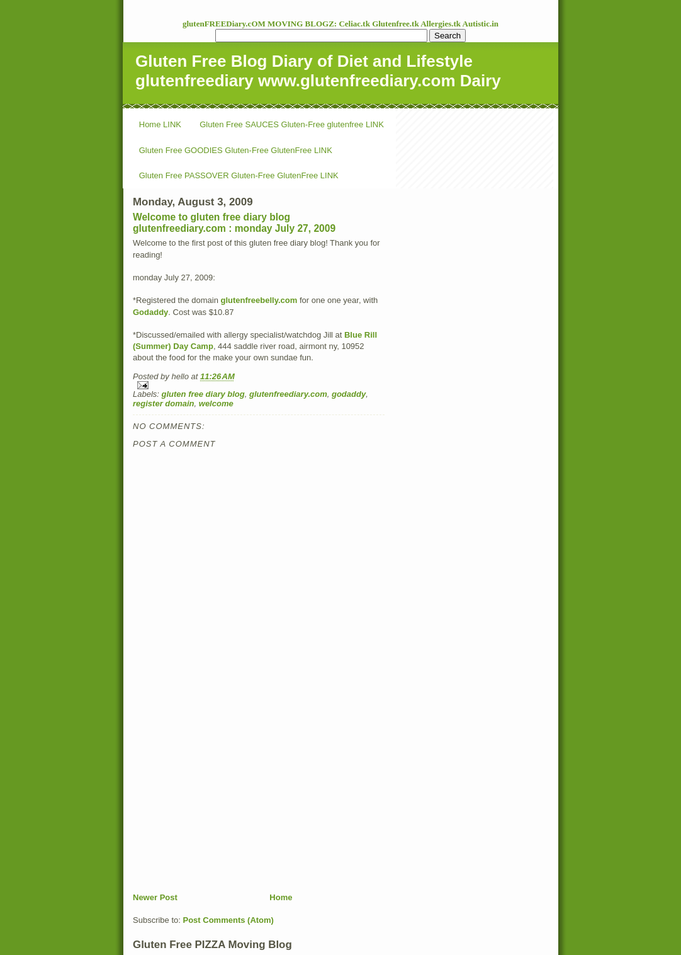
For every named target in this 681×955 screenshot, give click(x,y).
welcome (216, 403)
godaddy (349, 394)
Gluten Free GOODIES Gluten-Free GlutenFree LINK (235, 150)
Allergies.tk (441, 23)
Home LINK (160, 124)
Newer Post (155, 897)
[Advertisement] (227, 804)
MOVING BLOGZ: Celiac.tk (319, 23)
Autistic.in (480, 23)
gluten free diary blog (203, 394)
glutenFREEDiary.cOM (225, 23)
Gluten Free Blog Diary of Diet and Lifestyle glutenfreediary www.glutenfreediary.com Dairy (318, 71)
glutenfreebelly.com (258, 300)
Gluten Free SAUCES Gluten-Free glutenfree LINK (292, 124)
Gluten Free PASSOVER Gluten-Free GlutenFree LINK (239, 175)
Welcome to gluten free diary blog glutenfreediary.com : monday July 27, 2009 (234, 223)
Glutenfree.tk (396, 23)
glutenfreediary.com (288, 394)
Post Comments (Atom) (228, 920)
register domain (163, 403)
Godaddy (150, 312)
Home (280, 897)
